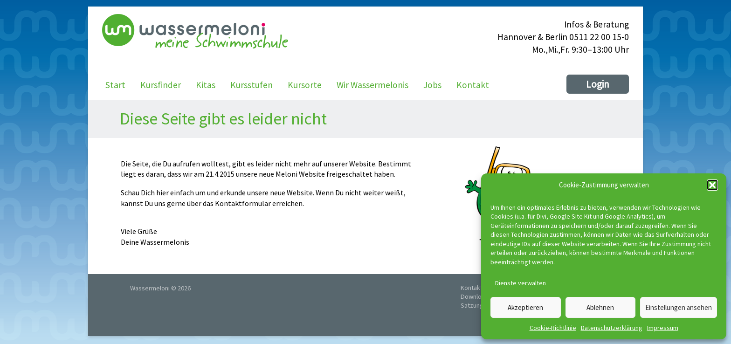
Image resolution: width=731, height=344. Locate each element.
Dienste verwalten (520, 283)
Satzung (472, 305)
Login (597, 84)
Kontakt (472, 84)
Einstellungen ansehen (678, 307)
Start (115, 84)
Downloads (476, 296)
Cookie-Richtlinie (553, 327)
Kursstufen (251, 84)
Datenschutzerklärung (611, 327)
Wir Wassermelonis (372, 84)
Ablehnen (600, 307)
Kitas (205, 84)
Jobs (432, 84)
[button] (712, 185)
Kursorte (305, 84)
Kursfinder (160, 84)
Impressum (662, 327)
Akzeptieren (525, 307)
